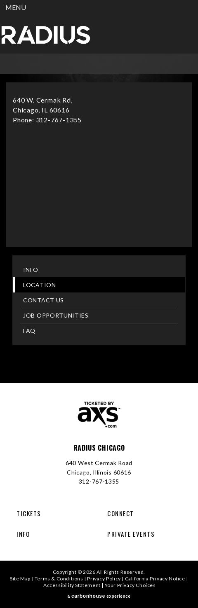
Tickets (28, 513)
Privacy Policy (103, 578)
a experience (98, 596)
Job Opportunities (56, 315)
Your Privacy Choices (130, 585)
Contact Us (43, 300)
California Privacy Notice (155, 578)
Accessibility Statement (72, 585)
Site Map (20, 578)
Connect (120, 513)
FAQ (29, 330)
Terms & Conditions (59, 578)
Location (39, 284)
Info (30, 269)
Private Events (131, 533)
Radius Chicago (46, 35)
